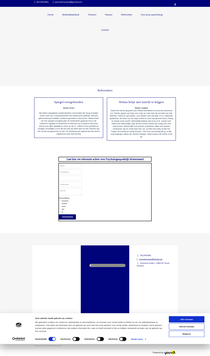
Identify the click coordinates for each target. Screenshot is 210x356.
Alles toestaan (186, 331)
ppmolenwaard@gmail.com (68, 2)
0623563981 (42, 2)
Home (50, 14)
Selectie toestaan (186, 338)
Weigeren (186, 346)
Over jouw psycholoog (152, 14)
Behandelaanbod (70, 14)
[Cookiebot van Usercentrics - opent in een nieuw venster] (19, 351)
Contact (105, 30)
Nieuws (108, 14)
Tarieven (92, 14)
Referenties (126, 14)
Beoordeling (64, 198)
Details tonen (137, 351)
